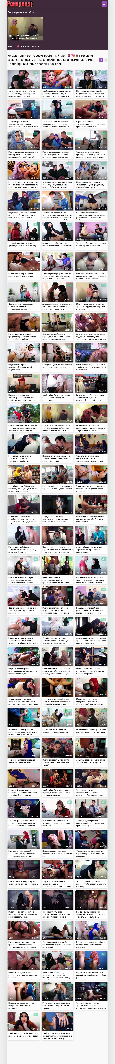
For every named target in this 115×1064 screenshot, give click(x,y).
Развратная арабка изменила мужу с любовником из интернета (57, 244)
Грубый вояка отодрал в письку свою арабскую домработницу (55, 730)
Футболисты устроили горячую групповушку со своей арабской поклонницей (90, 853)
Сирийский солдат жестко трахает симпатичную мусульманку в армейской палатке (91, 1005)
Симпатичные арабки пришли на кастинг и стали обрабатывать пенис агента (90, 519)
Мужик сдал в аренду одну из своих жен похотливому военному (23, 882)
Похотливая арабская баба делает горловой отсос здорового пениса (57, 853)
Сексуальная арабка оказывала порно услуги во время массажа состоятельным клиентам (56, 336)
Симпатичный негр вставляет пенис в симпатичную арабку (21, 274)
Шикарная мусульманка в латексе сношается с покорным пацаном (57, 365)
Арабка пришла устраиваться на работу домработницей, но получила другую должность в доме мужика (56, 95)
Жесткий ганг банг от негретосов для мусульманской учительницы (22, 244)
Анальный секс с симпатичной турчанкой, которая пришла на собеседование (89, 549)
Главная (11, 46)
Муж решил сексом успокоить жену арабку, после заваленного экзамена (56, 823)
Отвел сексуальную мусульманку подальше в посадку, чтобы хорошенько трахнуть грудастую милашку (91, 338)
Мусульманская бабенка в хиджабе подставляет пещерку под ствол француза (22, 549)
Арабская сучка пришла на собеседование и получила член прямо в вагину (90, 823)
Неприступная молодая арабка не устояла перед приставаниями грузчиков (91, 944)
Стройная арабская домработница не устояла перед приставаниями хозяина (90, 124)
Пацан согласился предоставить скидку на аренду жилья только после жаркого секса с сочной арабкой (90, 581)
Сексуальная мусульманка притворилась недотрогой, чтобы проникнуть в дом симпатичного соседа (90, 156)
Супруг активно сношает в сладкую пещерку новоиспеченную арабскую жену (56, 884)
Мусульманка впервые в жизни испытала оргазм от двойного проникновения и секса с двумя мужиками (56, 156)
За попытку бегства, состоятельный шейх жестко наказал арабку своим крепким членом (89, 794)
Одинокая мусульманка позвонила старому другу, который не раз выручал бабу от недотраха (57, 184)
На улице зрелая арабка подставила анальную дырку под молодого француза (22, 671)
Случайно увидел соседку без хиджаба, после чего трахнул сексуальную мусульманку (55, 640)
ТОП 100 (36, 46)
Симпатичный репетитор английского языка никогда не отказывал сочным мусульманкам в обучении (22, 520)
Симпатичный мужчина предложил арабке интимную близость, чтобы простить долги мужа (91, 640)
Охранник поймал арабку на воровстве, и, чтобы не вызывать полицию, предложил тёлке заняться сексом (22, 733)
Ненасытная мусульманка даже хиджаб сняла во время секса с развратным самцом (56, 458)
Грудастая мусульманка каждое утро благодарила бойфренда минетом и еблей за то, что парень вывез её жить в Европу (56, 429)
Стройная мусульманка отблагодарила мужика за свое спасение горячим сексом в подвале (56, 916)
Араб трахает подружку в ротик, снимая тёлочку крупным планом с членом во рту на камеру (57, 1036)
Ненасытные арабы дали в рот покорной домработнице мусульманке (21, 1005)
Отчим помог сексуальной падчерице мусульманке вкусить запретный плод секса (90, 428)
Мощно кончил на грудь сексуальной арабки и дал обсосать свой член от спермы (89, 701)
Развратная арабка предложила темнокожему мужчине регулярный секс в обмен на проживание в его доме (90, 399)
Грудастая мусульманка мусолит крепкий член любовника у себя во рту (91, 975)
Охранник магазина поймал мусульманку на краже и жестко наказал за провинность (90, 671)
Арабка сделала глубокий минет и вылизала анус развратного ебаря (23, 1034)
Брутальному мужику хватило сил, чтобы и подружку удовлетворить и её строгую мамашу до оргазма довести (23, 186)
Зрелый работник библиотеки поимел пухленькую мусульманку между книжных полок (22, 488)
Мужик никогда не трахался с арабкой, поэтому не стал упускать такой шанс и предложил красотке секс (23, 642)
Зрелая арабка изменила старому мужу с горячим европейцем (91, 244)
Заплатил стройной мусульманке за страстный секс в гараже (90, 761)
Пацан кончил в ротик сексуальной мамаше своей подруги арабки (20, 367)
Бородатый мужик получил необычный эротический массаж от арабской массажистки (22, 792)
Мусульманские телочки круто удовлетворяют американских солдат (55, 762)
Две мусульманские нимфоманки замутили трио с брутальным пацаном (22, 610)
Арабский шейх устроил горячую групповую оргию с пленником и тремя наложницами (56, 792)
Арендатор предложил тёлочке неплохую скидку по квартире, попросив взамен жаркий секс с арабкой (22, 95)
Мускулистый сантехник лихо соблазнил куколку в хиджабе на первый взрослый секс (22, 914)
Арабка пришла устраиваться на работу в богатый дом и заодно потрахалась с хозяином (56, 276)
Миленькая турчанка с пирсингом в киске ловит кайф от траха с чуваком (56, 1005)
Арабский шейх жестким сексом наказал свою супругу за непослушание (56, 397)
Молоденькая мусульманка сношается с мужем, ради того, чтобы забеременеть (89, 184)
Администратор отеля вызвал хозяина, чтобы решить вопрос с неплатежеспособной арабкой (22, 823)
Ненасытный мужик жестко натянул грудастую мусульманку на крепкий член (22, 975)
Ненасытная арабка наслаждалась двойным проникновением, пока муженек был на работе (56, 581)
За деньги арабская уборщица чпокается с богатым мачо (21, 761)
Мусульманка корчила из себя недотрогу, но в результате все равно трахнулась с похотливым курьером (90, 95)
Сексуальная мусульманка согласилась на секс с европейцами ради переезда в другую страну (89, 460)
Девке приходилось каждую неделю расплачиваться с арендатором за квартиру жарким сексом (20, 308)
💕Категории (23, 46)
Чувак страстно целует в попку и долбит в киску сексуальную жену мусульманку (91, 367)
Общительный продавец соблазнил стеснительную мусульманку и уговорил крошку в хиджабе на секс (56, 976)
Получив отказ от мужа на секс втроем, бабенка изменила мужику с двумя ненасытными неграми (57, 549)
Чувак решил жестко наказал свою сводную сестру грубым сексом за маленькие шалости (55, 124)
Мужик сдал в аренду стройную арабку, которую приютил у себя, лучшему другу (90, 306)
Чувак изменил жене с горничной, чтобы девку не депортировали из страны (90, 488)
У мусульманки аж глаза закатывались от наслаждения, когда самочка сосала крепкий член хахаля (56, 520)
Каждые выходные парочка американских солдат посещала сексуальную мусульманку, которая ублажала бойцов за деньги (90, 917)
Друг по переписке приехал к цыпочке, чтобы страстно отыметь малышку (91, 884)
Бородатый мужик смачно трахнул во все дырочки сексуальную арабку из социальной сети (19, 460)
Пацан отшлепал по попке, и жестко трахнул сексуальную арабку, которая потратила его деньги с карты (21, 399)
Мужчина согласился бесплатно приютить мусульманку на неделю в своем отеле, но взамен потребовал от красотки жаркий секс (91, 278)
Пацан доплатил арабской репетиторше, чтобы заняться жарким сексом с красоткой (89, 610)
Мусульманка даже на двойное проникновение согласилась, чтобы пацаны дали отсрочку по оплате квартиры (22, 946)
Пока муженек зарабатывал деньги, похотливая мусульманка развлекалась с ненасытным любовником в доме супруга (90, 216)
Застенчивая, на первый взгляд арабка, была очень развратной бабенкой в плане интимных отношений (56, 703)
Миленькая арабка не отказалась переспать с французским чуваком (57, 487)
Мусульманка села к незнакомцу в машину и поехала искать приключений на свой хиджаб (23, 154)
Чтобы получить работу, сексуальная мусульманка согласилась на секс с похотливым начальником (23, 125)
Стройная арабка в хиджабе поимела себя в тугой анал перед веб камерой (56, 944)
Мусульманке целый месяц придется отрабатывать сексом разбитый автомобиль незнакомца (22, 338)
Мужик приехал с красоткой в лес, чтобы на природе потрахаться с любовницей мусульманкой (23, 428)
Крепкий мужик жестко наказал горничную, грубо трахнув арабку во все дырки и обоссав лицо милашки (56, 672)
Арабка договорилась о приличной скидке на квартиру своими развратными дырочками (57, 306)
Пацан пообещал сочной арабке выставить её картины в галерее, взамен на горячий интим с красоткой (22, 216)
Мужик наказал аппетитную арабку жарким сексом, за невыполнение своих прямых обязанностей (20, 581)
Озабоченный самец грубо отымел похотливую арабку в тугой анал (91, 730)
